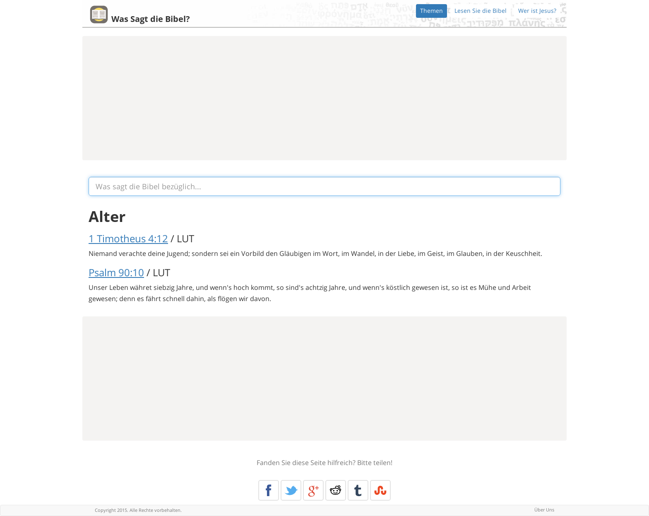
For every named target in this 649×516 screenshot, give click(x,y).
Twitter (291, 490)
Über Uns (544, 509)
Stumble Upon (380, 490)
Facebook (268, 490)
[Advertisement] (324, 98)
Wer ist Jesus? (537, 10)
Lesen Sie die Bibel (480, 10)
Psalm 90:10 (116, 272)
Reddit (335, 490)
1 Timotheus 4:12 (128, 238)
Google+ (313, 490)
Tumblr (358, 490)
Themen (431, 10)
